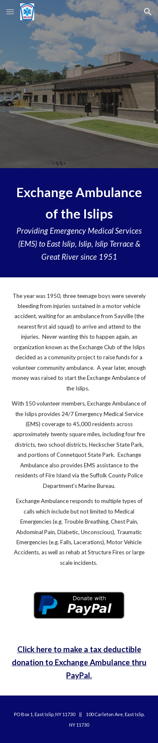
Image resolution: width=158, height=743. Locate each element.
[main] (79, 222)
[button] (10, 11)
